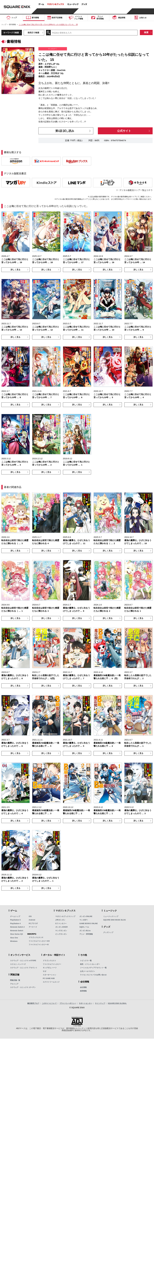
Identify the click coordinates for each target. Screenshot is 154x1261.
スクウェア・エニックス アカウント (23, 968)
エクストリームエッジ (51, 982)
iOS (30, 916)
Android (32, 920)
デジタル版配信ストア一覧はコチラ (136, 190)
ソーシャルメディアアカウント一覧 (93, 968)
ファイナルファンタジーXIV (39, 941)
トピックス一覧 (86, 961)
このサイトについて (49, 1003)
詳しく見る (15, 270)
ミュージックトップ (110, 916)
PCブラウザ (33, 924)
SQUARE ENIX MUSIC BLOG (114, 920)
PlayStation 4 (15, 924)
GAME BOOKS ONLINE (88, 924)
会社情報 (83, 987)
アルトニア (14, 984)
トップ (3, 24)
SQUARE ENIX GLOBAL (117, 1003)
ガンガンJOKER (61, 927)
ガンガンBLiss (85, 931)
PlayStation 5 (15, 920)
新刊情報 (12, 24)
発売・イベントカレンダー (90, 964)
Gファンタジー (61, 924)
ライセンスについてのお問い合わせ (93, 975)
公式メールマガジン (87, 971)
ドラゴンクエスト (49, 961)
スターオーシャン (49, 975)
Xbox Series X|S (16, 934)
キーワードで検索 (11, 32)
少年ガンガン (60, 920)
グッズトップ (108, 932)
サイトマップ (100, 1003)
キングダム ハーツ (50, 968)
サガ (44, 971)
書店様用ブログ (33, 1003)
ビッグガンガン (61, 934)
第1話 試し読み (64, 130)
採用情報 (83, 991)
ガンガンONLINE (85, 916)
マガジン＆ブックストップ (65, 916)
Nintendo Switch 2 (17, 927)
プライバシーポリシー (67, 1003)
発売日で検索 (33, 32)
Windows (13, 941)
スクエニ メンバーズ (18, 964)
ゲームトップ (15, 916)
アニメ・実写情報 (86, 934)
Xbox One (14, 938)
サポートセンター (85, 1003)
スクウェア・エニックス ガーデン (22, 987)
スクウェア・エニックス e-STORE (23, 961)
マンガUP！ (83, 920)
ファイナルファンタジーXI (39, 945)
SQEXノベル (84, 927)
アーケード (33, 927)
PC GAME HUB (49, 978)
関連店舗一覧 (15, 980)
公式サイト (124, 130)
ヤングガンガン (61, 931)
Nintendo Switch (16, 931)
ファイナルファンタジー (52, 964)
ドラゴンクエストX (36, 937)
